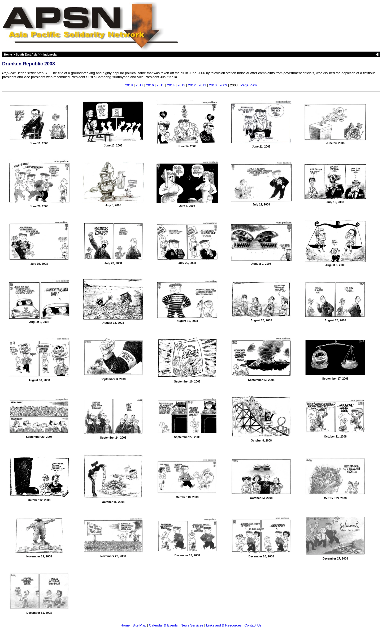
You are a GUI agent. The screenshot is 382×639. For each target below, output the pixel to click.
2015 (160, 85)
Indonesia (50, 54)
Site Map (139, 625)
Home (8, 54)
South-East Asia (26, 54)
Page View (248, 85)
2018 (129, 85)
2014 (171, 85)
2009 (223, 85)
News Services (192, 625)
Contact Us (252, 625)
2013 (181, 85)
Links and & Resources (224, 625)
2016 (150, 85)
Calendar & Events (163, 625)
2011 (202, 85)
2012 (192, 85)
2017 (139, 85)
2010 (213, 85)
